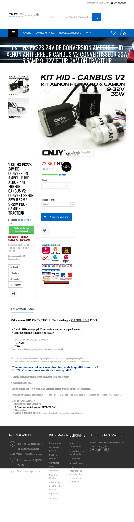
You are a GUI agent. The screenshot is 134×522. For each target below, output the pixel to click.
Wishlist (113, 33)
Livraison (53, 470)
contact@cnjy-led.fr (33, 471)
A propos (53, 493)
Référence (12, 219)
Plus (88, 32)
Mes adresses (76, 463)
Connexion (120, 3)
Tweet (14, 267)
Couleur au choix (49, 199)
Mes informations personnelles (76, 470)
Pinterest (15, 284)
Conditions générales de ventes (55, 485)
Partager (15, 273)
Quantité (45, 179)
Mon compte (77, 435)
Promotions (55, 443)
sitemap (53, 498)
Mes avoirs (75, 458)
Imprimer (14, 294)
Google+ (15, 279)
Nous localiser (37, 454)
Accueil (14, 67)
